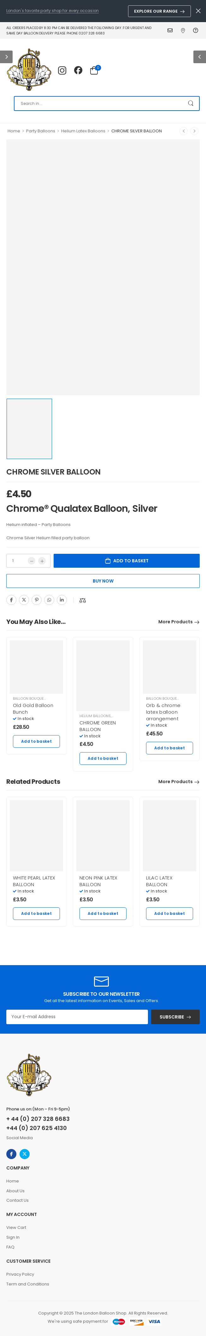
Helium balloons (95, 715)
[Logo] (29, 70)
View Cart (16, 1227)
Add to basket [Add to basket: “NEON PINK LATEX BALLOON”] (103, 913)
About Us (15, 1191)
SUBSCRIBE (172, 1017)
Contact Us (171, 30)
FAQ (196, 30)
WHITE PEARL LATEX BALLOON (34, 881)
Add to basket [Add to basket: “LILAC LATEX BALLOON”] (169, 913)
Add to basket (131, 561)
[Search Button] (191, 103)
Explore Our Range (156, 11)
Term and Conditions (27, 1284)
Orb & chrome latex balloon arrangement (163, 712)
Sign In (13, 1237)
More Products (175, 622)
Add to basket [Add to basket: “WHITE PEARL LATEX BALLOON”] (36, 913)
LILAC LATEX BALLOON (159, 881)
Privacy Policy (20, 1274)
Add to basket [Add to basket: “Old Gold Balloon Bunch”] (36, 741)
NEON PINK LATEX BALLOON (98, 881)
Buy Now (103, 581)
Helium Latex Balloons (83, 131)
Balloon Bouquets (30, 698)
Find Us (183, 30)
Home (14, 131)
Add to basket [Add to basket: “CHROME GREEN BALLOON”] (103, 758)
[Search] (107, 103)
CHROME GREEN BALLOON (97, 726)
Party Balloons (40, 131)
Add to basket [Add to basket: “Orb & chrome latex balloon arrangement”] (169, 748)
